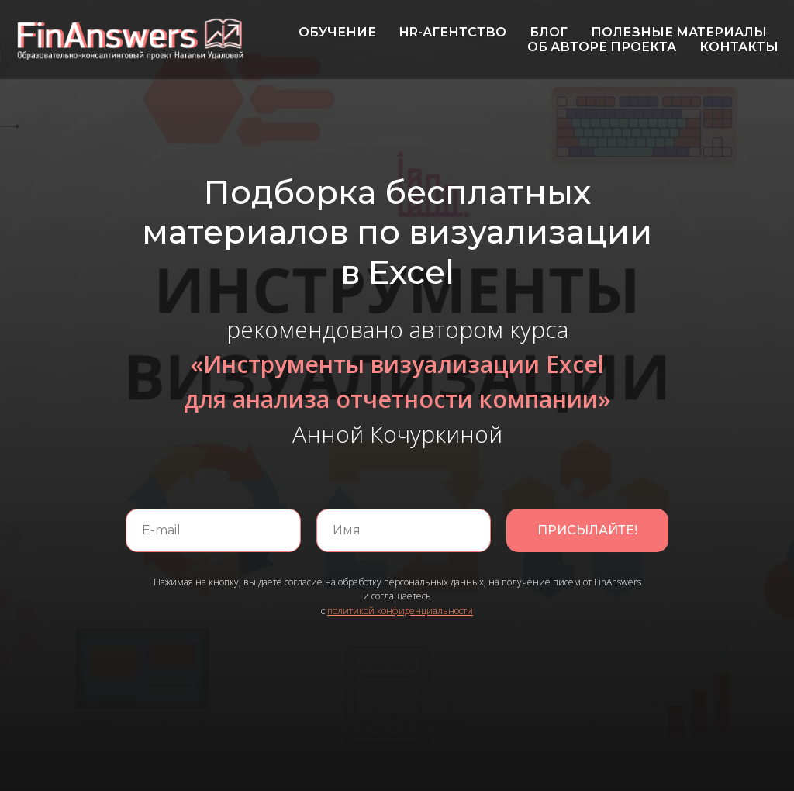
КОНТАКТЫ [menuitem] (738, 47)
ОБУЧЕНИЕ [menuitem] (337, 32)
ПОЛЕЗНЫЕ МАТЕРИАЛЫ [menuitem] (679, 32)
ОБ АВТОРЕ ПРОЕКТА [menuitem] (601, 47)
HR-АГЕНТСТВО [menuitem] (452, 32)
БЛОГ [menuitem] (549, 32)
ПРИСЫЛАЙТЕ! (587, 530)
